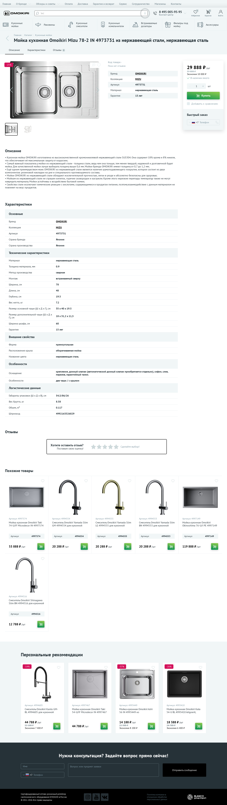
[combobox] (193, 122)
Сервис (123, 3)
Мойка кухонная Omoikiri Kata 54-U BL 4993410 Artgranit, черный (183, 712)
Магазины (160, 3)
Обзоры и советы (48, 3)
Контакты (176, 3)
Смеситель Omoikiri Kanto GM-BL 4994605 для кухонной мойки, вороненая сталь (41, 712)
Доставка (83, 3)
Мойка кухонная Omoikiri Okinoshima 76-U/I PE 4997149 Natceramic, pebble (199, 525)
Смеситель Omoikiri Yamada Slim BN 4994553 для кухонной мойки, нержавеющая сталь (157, 525)
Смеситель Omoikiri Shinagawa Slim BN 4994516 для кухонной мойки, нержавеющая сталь (26, 603)
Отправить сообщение (184, 770)
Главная (7, 3)
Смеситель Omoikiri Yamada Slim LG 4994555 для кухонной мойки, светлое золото (113, 525)
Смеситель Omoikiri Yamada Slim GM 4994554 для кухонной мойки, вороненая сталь (70, 525)
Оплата (69, 3)
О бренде (23, 3)
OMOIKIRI (140, 73)
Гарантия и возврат (103, 3)
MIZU (138, 79)
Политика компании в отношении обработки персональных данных (157, 797)
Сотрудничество (141, 3)
